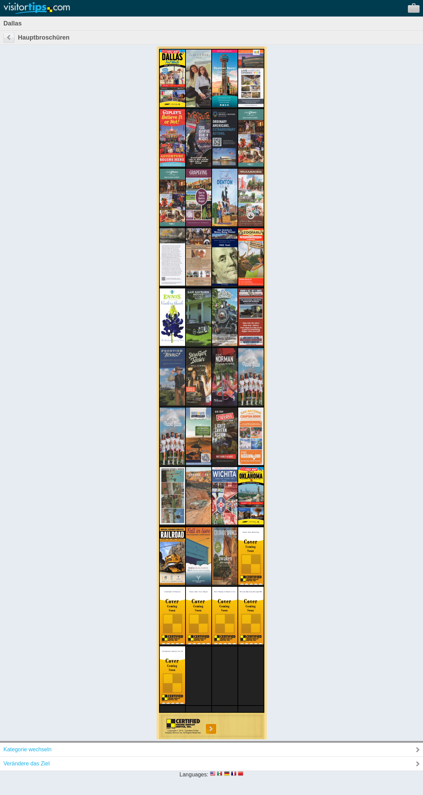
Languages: (194, 774)
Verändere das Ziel (26, 763)
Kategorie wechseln (27, 749)
